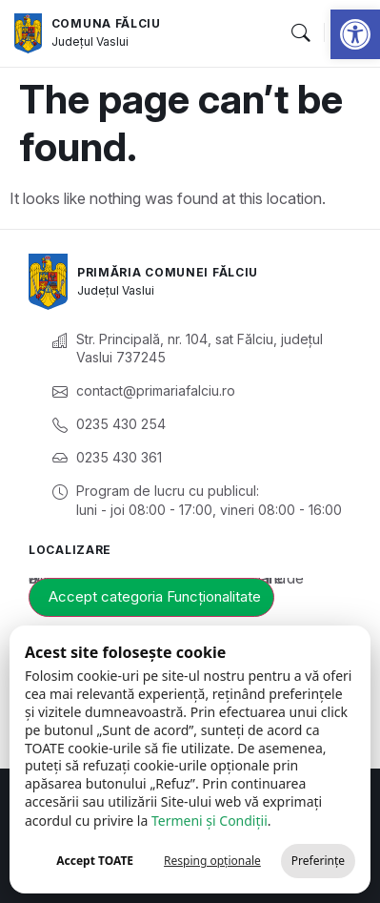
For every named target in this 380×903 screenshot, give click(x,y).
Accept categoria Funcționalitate (155, 596)
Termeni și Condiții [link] (209, 820)
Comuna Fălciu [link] (106, 23)
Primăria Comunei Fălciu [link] (167, 272)
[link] (355, 34)
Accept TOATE (94, 860)
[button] (300, 33)
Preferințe (318, 860)
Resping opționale (212, 860)
